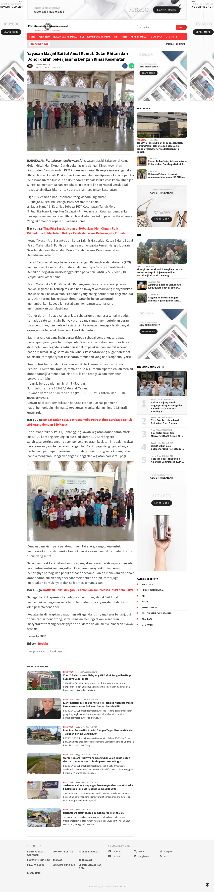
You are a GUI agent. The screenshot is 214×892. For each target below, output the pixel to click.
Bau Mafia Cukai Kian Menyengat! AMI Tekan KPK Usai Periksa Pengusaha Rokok (166, 435)
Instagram (166, 851)
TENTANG (58, 859)
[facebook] (125, 66)
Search (181, 27)
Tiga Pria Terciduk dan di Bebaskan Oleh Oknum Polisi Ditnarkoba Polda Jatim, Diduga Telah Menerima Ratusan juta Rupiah (160, 147)
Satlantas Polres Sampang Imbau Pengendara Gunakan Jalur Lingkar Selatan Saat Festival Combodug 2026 (97, 786)
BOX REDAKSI (85, 859)
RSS (163, 856)
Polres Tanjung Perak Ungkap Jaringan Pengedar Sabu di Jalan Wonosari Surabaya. (166, 407)
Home (32, 36)
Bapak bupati (56, 651)
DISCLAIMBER (34, 873)
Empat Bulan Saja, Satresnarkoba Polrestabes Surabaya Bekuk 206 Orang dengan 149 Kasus (167, 163)
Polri (124, 36)
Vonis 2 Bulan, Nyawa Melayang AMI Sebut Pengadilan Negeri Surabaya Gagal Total (95, 676)
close (21, 1)
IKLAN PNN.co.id (35, 864)
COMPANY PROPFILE (63, 851)
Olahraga (156, 36)
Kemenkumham (139, 36)
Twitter (139, 851)
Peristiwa (44, 36)
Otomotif (172, 36)
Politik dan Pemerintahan (95, 36)
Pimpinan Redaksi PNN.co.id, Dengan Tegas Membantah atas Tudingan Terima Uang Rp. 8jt (97, 731)
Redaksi (46, 64)
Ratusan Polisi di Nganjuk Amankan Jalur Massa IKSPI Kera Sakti (88, 590)
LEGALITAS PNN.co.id (64, 864)
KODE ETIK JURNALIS (89, 851)
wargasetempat (37, 651)
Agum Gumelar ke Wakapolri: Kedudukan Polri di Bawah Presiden (164, 286)
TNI (116, 36)
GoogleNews (141, 856)
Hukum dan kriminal (65, 36)
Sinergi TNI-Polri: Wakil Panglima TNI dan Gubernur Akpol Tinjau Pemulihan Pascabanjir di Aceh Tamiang (160, 272)
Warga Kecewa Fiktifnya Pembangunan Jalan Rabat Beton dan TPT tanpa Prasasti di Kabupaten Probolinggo (98, 759)
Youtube (114, 856)
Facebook (115, 851)
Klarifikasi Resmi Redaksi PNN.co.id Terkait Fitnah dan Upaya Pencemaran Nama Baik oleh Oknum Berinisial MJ (97, 704)
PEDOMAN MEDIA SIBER (38, 859)
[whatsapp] (131, 66)
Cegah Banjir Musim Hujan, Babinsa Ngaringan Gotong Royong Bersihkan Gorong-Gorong (163, 299)
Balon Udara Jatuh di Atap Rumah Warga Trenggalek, (95, 812)
